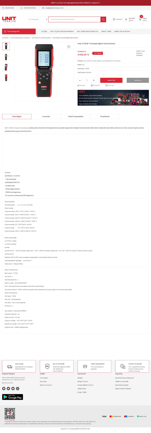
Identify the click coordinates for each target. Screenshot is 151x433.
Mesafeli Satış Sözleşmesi (124, 378)
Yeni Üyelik (44, 378)
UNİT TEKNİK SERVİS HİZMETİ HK (87, 31)
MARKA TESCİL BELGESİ (122, 31)
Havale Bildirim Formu (85, 385)
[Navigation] (19, 31)
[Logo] (9, 19)
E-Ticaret (71, 431)
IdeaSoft (64, 431)
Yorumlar (46, 116)
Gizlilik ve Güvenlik (121, 382)
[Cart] (143, 19)
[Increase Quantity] (94, 80)
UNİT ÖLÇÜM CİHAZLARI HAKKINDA (62, 31)
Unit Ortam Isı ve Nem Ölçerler (93, 61)
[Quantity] (87, 80)
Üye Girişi (43, 382)
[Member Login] (125, 19)
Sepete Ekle (111, 80)
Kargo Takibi (82, 392)
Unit (83, 65)
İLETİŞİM (44, 31)
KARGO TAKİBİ (106, 31)
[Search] (74, 19)
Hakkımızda (82, 389)
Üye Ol (130, 20)
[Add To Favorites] (69, 47)
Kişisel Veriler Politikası (123, 389)
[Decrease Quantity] (80, 80)
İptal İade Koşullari (121, 385)
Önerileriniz (105, 116)
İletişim (80, 378)
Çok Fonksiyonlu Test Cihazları (114, 61)
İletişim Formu (83, 382)
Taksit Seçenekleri (75, 116)
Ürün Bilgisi (16, 116)
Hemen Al (138, 80)
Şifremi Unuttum (46, 385)
